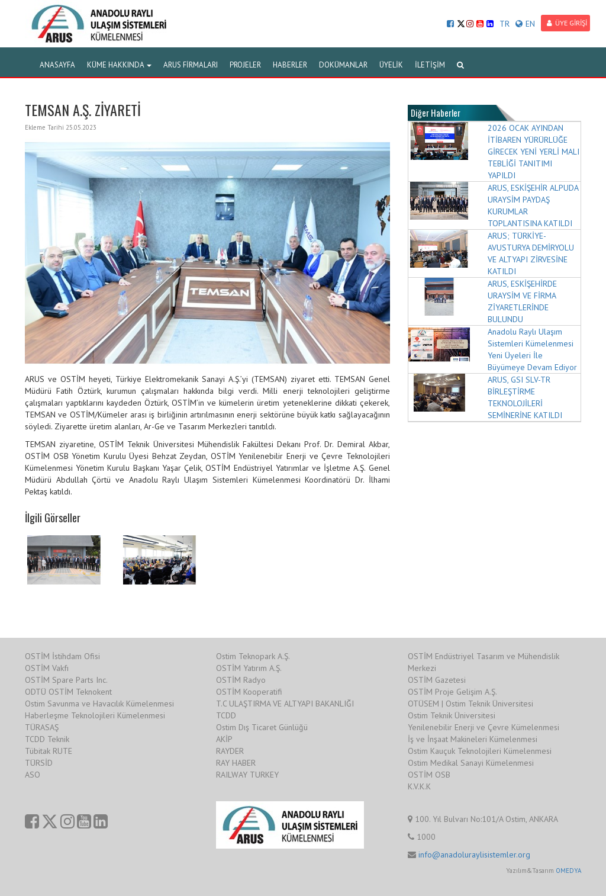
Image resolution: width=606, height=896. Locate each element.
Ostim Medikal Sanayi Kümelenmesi (471, 762)
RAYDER (230, 751)
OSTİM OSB (429, 774)
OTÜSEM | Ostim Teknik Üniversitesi (470, 703)
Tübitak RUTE (48, 751)
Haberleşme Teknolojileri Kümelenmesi (95, 715)
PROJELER (245, 65)
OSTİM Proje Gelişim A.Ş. (452, 691)
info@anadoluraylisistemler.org (474, 854)
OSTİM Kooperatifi (249, 691)
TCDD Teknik (47, 739)
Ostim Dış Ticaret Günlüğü (262, 727)
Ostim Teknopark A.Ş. (253, 656)
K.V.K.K (419, 786)
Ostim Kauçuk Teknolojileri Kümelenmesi (480, 751)
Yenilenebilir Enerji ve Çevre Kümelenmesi (483, 727)
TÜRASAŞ (42, 727)
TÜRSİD (39, 762)
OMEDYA (568, 870)
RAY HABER (236, 762)
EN (525, 23)
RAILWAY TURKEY (247, 774)
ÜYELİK (391, 65)
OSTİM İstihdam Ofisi (62, 656)
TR (504, 23)
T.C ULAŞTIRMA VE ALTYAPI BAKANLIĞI (285, 703)
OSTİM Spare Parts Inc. (66, 680)
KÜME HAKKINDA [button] (119, 65)
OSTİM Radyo (241, 680)
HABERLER (290, 65)
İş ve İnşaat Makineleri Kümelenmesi (472, 739)
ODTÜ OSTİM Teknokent (68, 691)
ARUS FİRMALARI (190, 65)
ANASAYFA (57, 65)
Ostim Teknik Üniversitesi (451, 715)
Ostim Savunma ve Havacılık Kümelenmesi (99, 703)
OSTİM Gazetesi (437, 680)
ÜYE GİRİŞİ (567, 22)
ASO (32, 774)
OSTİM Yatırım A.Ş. (249, 668)
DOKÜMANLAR (343, 65)
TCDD (226, 715)
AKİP (224, 739)
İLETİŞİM (430, 65)
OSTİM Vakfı (47, 668)
